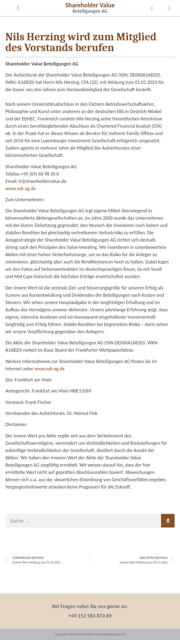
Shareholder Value (90, 5)
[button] (18, 7)
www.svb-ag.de (20, 189)
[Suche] (168, 520)
